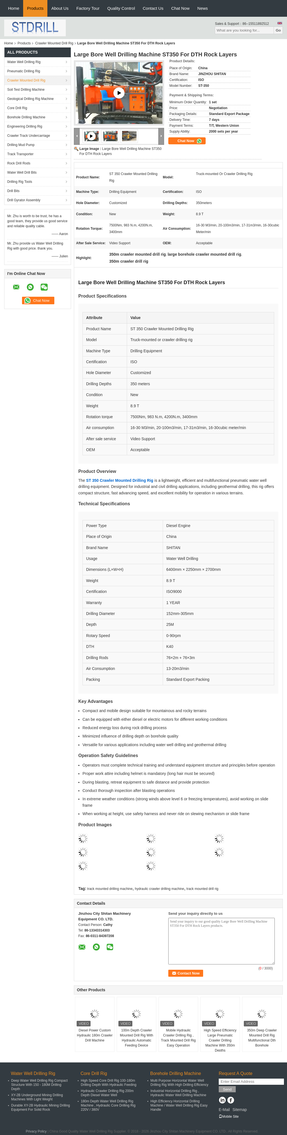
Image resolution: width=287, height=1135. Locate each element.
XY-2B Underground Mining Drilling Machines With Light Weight (37, 1097)
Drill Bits (13, 191)
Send (227, 1089)
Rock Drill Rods (18, 163)
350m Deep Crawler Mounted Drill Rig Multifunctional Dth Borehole (262, 1037)
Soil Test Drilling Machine (26, 90)
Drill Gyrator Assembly (23, 200)
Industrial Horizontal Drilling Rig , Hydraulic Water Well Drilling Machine (178, 1093)
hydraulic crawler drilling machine (159, 889)
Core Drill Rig (17, 108)
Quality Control (121, 8)
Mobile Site (229, 1117)
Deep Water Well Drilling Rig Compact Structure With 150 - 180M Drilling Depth (39, 1085)
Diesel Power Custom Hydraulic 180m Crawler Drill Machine (95, 1035)
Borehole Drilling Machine (26, 117)
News (202, 8)
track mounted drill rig (202, 889)
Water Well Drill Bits (22, 172)
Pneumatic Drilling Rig (23, 71)
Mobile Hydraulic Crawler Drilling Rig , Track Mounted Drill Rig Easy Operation (178, 1037)
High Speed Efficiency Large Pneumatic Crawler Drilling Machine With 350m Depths (220, 1040)
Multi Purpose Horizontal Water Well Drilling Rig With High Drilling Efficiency (179, 1083)
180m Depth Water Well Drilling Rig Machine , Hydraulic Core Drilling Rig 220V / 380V (108, 1105)
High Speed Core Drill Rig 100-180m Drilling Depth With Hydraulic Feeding (108, 1083)
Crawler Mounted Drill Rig (54, 43)
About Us (60, 8)
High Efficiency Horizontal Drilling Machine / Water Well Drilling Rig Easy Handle (179, 1105)
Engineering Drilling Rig (24, 126)
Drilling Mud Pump (21, 145)
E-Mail (224, 1109)
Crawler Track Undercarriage (28, 136)
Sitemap (239, 1109)
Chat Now (180, 8)
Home (13, 8)
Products (35, 8)
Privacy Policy (36, 1131)
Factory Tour (87, 8)
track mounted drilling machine (110, 889)
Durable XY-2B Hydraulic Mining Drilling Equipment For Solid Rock (40, 1107)
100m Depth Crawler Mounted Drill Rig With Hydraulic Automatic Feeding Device (136, 1037)
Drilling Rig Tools (19, 182)
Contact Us (153, 8)
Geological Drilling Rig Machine (30, 99)
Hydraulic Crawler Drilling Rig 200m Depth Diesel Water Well (107, 1093)
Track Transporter (20, 154)
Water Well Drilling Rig (23, 62)
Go (278, 30)
